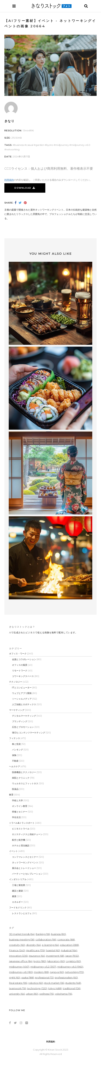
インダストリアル (18, 879)
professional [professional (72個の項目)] (44, 977)
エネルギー (17, 902)
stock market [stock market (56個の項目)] (54, 982)
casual (29, 144)
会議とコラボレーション (24, 659)
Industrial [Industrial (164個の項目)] (69, 950)
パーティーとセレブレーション (27, 873)
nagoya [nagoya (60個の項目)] (57, 972)
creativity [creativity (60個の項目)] (17, 944)
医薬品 (15, 789)
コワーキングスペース (23, 676)
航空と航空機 (18, 840)
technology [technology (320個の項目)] (37, 988)
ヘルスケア (14, 766)
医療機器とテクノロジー (24, 772)
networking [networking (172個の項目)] (74, 972)
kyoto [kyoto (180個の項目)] (39, 961)
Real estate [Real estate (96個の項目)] (18, 982)
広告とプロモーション (23, 727)
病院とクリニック (20, 777)
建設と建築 (17, 890)
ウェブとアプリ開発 (22, 693)
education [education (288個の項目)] (69, 944)
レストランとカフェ (22, 913)
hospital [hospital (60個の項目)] (53, 950)
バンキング (17, 749)
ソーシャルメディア (22, 698)
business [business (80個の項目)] (58, 934)
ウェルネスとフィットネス (25, 783)
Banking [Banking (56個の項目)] (43, 934)
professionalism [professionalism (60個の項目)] (66, 977)
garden (39, 144)
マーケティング (16, 710)
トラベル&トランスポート (22, 823)
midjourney (62, 144)
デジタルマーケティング (24, 715)
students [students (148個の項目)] (73, 982)
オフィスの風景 (19, 665)
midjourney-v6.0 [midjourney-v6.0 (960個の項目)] (70, 966)
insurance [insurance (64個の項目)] (37, 955)
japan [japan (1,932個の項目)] (72, 955)
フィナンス (14, 738)
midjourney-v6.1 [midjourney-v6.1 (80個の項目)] (21, 972)
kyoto (49, 144)
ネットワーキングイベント (25, 862)
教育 (11, 794)
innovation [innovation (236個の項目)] (18, 955)
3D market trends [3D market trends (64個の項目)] (22, 934)
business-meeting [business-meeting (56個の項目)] (21, 939)
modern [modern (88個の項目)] (41, 972)
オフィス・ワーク (18, 653)
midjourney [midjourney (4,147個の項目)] (19, 966)
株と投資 (16, 744)
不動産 (15, 760)
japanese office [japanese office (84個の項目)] (20, 961)
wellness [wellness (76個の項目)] (46, 993)
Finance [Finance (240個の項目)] (17, 950)
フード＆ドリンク (18, 907)
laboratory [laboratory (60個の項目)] (56, 961)
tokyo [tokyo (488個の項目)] (55, 988)
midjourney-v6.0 (80, 144)
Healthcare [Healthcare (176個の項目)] (35, 950)
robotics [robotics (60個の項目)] (35, 982)
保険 (14, 755)
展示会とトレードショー (24, 868)
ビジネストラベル (20, 828)
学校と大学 (17, 800)
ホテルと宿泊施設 (20, 845)
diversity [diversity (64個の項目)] (33, 944)
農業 (14, 896)
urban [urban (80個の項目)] (32, 993)
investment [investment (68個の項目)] (55, 955)
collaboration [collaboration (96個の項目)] (45, 939)
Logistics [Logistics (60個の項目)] (73, 961)
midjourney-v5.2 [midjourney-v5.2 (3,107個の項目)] (43, 966)
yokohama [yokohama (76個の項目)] (63, 993)
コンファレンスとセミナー (25, 857)
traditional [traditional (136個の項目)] (71, 988)
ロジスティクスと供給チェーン (27, 834)
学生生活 (16, 817)
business (19, 144)
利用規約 (9, 179)
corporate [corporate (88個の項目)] (66, 939)
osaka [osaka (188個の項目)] (27, 977)
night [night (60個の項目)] (14, 977)
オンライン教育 (19, 806)
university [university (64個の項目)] (17, 993)
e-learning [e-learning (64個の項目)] (50, 944)
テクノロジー (15, 681)
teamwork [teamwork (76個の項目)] (17, 988)
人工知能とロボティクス (24, 704)
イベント (13, 851)
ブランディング (19, 721)
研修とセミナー (19, 811)
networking (12, 149)
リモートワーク (19, 670)
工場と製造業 (18, 885)
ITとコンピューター (22, 687)
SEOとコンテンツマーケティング (28, 732)
